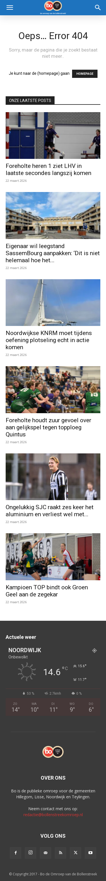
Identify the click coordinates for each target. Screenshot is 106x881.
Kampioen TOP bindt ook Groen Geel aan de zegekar (47, 591)
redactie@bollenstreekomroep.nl (53, 814)
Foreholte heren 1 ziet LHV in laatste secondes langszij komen (48, 169)
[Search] (98, 7)
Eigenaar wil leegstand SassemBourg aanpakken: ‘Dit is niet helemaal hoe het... (53, 253)
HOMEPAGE (84, 74)
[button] (10, 7)
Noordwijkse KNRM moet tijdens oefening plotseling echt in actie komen (49, 340)
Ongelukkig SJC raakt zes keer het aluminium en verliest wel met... (50, 511)
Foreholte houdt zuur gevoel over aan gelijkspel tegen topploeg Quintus (48, 427)
